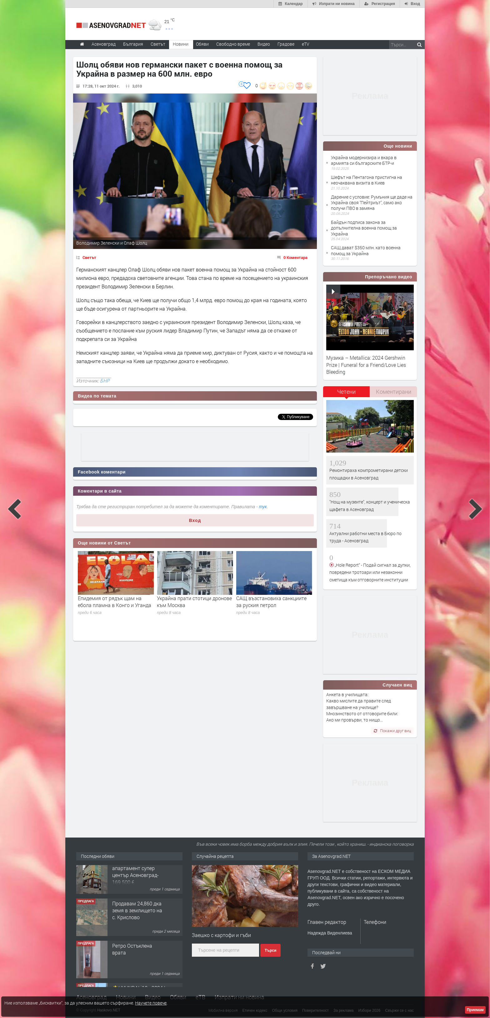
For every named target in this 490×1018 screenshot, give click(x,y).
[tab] (346, 394)
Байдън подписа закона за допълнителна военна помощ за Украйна (364, 227)
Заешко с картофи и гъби (221, 935)
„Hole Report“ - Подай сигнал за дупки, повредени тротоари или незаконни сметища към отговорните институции (370, 572)
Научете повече (151, 1003)
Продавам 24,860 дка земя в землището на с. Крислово (137, 919)
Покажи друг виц (392, 730)
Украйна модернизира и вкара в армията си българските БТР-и (364, 160)
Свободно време (233, 44)
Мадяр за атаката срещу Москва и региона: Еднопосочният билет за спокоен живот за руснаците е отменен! (113, 612)
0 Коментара (295, 257)
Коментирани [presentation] (393, 391)
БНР (105, 380)
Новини (180, 44)
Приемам (475, 1010)
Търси (270, 950)
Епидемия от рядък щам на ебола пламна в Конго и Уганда (193, 601)
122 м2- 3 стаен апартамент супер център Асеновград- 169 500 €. (135, 880)
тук (263, 506)
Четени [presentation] (346, 391)
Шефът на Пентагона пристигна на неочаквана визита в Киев (366, 180)
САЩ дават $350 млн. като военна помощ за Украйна (366, 250)
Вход (195, 520)
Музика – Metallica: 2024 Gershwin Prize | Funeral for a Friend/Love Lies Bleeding (366, 364)
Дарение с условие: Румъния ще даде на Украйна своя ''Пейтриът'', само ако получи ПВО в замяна (371, 202)
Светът (89, 257)
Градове (286, 44)
